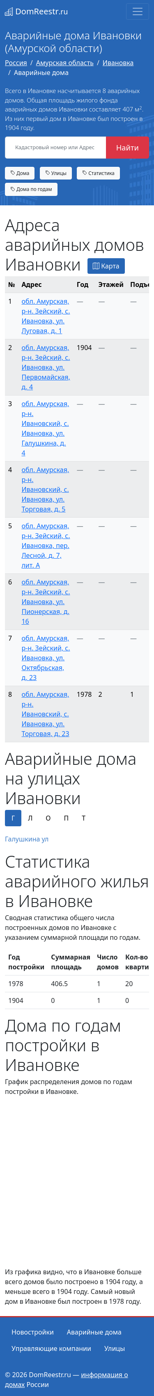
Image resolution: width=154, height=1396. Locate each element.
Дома (19, 173)
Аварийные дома (94, 1332)
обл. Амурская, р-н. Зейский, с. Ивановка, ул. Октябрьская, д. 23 (45, 658)
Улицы (56, 173)
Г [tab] (13, 818)
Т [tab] (83, 818)
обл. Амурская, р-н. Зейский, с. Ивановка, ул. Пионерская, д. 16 (45, 601)
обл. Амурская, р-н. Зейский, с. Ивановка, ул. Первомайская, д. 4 (45, 367)
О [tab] (48, 818)
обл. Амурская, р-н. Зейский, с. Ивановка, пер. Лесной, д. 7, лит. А (45, 545)
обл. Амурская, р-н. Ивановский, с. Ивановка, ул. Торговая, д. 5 (45, 489)
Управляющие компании (51, 1348)
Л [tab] (30, 818)
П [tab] (66, 818)
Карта (106, 266)
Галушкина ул (26, 839)
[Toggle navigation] (137, 11)
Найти (127, 147)
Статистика (98, 173)
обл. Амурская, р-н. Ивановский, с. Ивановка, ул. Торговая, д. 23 (45, 714)
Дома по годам (31, 189)
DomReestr (36, 11)
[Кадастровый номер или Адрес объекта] (55, 147)
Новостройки (32, 1332)
